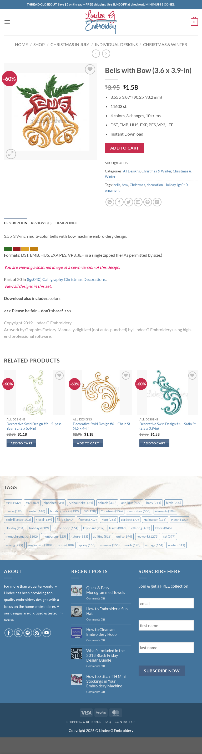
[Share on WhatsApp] (109, 202)
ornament (112, 190)
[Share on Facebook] (119, 202)
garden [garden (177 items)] (130, 520)
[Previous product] (106, 53)
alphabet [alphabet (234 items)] (54, 503)
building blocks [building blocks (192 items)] (64, 511)
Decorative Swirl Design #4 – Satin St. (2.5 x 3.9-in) (167, 426)
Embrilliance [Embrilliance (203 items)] (18, 520)
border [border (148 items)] (36, 511)
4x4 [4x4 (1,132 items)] (13, 503)
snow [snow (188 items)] (66, 545)
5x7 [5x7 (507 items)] (32, 503)
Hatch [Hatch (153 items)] (179, 520)
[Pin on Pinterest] (147, 202)
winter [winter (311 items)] (176, 545)
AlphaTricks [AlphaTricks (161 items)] (81, 503)
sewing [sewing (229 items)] (14, 545)
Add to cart (124, 148)
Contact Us (125, 722)
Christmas (137, 185)
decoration (155, 185)
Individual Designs (116, 44)
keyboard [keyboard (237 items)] (93, 528)
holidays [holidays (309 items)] (39, 528)
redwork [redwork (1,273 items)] (148, 536)
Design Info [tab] (66, 223)
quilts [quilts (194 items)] (124, 536)
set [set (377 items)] (169, 536)
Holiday (170, 185)
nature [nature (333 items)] (79, 536)
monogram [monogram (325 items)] (54, 536)
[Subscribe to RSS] (37, 632)
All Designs (131, 171)
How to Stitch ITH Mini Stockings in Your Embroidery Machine (106, 681)
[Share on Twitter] (128, 202)
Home (21, 44)
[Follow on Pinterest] (27, 632)
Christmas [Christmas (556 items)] (112, 511)
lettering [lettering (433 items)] (140, 528)
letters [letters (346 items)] (163, 528)
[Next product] (96, 53)
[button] (7, 22)
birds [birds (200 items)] (173, 503)
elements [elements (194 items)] (165, 511)
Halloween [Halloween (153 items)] (155, 520)
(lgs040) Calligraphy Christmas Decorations (66, 279)
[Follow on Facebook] (8, 632)
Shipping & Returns (84, 722)
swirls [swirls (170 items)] (132, 545)
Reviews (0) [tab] (41, 223)
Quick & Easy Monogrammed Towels (105, 590)
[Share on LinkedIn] (157, 202)
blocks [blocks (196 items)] (14, 511)
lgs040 (182, 185)
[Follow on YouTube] (46, 632)
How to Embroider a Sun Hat (107, 611)
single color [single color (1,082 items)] (41, 545)
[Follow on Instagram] (18, 632)
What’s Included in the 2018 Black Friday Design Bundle (105, 655)
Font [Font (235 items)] (109, 520)
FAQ (108, 722)
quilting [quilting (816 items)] (102, 536)
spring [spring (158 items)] (87, 545)
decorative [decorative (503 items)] (139, 511)
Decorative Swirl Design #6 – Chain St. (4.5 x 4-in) (102, 426)
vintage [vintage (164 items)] (154, 545)
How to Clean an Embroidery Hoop (101, 632)
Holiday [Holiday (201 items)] (15, 528)
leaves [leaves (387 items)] (117, 528)
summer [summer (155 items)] (110, 545)
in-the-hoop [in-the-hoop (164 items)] (66, 528)
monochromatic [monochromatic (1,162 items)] (22, 536)
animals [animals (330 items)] (107, 503)
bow (125, 185)
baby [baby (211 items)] (153, 503)
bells (116, 185)
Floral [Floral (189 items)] (44, 520)
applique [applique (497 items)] (131, 503)
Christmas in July (69, 44)
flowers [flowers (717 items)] (87, 520)
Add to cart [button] (22, 443)
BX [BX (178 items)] (90, 511)
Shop (39, 44)
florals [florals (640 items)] (65, 520)
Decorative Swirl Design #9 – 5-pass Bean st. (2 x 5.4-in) (34, 426)
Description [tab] (15, 223)
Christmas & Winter (165, 44)
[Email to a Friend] (138, 202)
